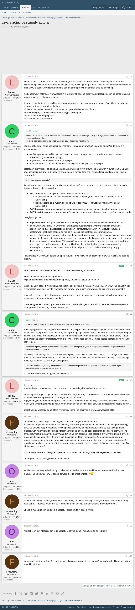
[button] (48, 7)
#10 (130, 556)
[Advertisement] (67, 50)
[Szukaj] (127, 7)
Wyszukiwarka (25, 12)
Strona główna (11, 7)
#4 (131, 314)
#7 (131, 465)
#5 (131, 380)
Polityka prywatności (102, 607)
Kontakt (71, 607)
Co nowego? (39, 7)
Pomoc (116, 607)
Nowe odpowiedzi (8, 12)
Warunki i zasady (84, 607)
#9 (131, 526)
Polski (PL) (12, 607)
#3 (131, 266)
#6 (131, 417)
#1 (131, 77)
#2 (131, 125)
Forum (25, 7)
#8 (131, 496)
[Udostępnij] (127, 76)
